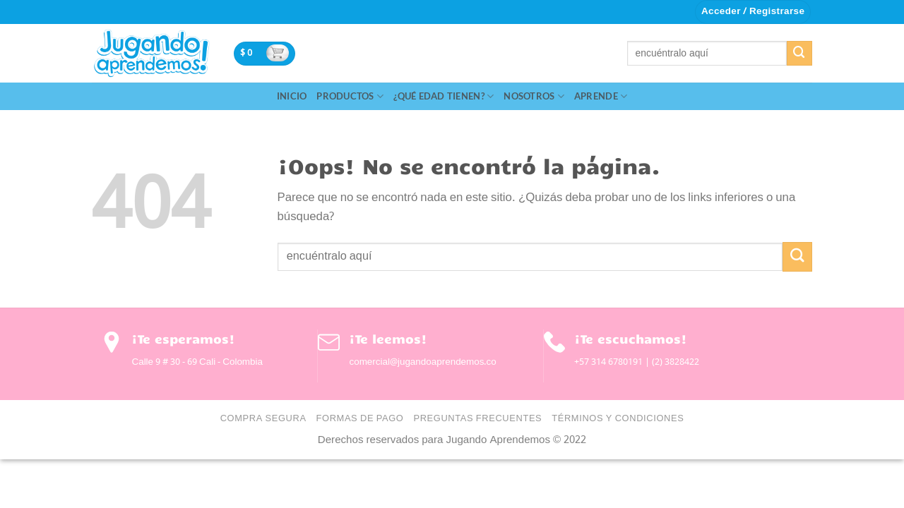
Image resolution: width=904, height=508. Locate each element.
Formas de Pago (360, 419)
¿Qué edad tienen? (443, 96)
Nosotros (534, 96)
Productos (349, 96)
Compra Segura (263, 419)
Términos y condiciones (618, 419)
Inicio (292, 96)
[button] (753, 12)
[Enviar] (799, 53)
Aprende (600, 96)
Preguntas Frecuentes (477, 419)
